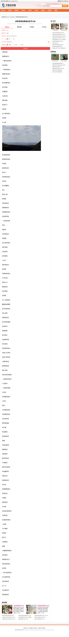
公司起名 (36, 10)
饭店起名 (50, 10)
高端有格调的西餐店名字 (57, 63)
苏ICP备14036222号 (19, 629)
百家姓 (55, 10)
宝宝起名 (10, 10)
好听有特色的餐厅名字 (57, 46)
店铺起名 (43, 10)
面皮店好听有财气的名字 (57, 44)
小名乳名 (30, 10)
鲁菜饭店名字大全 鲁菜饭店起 (59, 48)
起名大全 (66, 1)
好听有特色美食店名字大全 (8, 615)
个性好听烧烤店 (55, 30)
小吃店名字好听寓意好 (57, 71)
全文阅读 (18, 612)
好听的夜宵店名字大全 (23, 619)
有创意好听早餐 (64, 30)
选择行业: (3, 33)
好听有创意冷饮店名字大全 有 (8, 619)
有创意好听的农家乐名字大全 (24, 615)
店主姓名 (4, 36)
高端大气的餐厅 (64, 60)
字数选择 (4, 44)
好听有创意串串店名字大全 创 (41, 615)
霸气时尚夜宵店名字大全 (40, 617)
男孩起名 (17, 10)
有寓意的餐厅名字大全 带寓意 (24, 617)
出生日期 (4, 41)
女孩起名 (23, 10)
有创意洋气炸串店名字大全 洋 (8, 617)
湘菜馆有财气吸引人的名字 (58, 68)
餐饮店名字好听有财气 (57, 70)
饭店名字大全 (55, 43)
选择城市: (3, 30)
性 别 (4, 39)
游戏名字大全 (61, 1)
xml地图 (39, 628)
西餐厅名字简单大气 (56, 66)
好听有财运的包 (55, 60)
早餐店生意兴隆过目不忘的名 (58, 65)
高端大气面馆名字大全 (39, 619)
